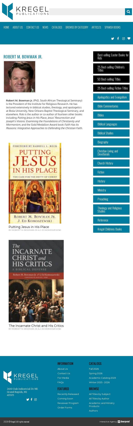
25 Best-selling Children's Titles (111, 68)
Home (6, 27)
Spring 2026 (95, 373)
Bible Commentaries (107, 106)
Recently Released (68, 394)
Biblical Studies (105, 133)
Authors (93, 410)
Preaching (102, 199)
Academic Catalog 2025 (102, 377)
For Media (63, 377)
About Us (62, 368)
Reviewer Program (68, 403)
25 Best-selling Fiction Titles (112, 88)
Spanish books (113, 27)
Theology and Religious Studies (109, 209)
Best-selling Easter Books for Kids (113, 56)
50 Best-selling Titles (109, 79)
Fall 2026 (94, 368)
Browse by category (77, 27)
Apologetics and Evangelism (112, 97)
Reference (102, 220)
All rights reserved (22, 421)
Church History (105, 163)
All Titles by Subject (99, 394)
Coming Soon (65, 398)
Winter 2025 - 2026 (99, 382)
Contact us (32, 27)
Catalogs (57, 27)
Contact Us (63, 373)
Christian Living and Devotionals (107, 152)
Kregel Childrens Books (109, 229)
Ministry (101, 190)
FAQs (60, 382)
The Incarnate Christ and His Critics (36, 326)
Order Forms (64, 407)
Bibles (100, 115)
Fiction (100, 172)
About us (18, 27)
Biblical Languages (107, 124)
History (101, 181)
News (45, 27)
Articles (96, 27)
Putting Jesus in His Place (29, 227)
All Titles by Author (99, 398)
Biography (102, 142)
